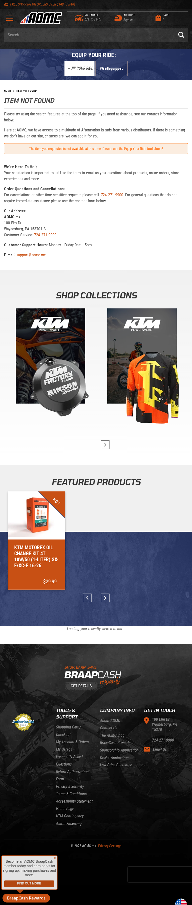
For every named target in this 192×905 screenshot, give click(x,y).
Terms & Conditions (71, 793)
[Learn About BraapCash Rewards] (94, 678)
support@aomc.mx (31, 255)
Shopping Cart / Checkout (68, 731)
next (103, 445)
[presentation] (160, 874)
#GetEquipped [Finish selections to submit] (112, 68)
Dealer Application (114, 757)
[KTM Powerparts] (50, 357)
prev (89, 598)
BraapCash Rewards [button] (26, 898)
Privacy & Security (70, 786)
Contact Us (108, 728)
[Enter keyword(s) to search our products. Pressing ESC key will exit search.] (89, 35)
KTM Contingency (70, 816)
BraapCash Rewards (115, 742)
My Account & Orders (72, 742)
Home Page (65, 808)
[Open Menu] (10, 20)
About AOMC (110, 720)
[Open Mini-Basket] (170, 18)
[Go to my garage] (79, 18)
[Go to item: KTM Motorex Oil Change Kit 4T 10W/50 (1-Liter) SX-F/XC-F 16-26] (36, 540)
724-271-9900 (112, 195)
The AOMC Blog (112, 735)
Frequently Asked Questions (69, 760)
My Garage (64, 749)
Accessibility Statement (74, 801)
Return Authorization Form (72, 775)
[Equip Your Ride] (79, 68)
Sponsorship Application (119, 750)
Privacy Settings (110, 846)
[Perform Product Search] (181, 35)
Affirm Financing (69, 823)
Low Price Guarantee (116, 765)
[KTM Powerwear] (142, 357)
